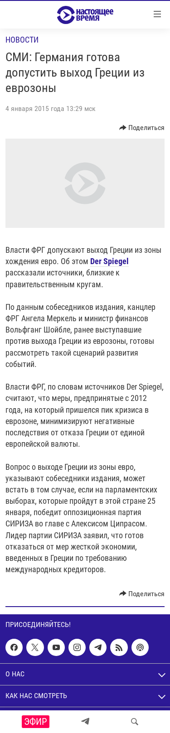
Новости (22, 39)
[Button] (142, 128)
